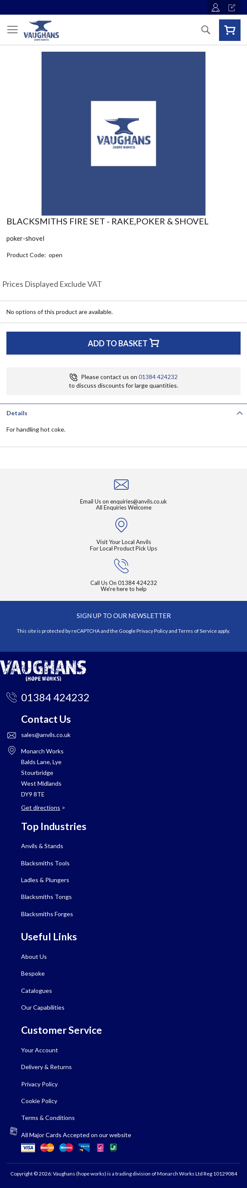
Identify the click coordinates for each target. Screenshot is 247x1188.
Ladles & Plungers (45, 879)
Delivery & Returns (46, 1066)
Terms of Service (197, 631)
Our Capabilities (43, 1007)
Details (17, 413)
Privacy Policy (152, 631)
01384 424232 (158, 376)
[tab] (123, 412)
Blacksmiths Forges (47, 913)
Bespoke (33, 973)
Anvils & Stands (42, 845)
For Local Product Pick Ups (123, 548)
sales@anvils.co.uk (46, 734)
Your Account (39, 1050)
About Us (34, 956)
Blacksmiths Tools (45, 863)
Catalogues (36, 990)
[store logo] (41, 31)
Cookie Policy (39, 1100)
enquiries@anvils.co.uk (138, 501)
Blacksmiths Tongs (46, 896)
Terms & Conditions (48, 1117)
